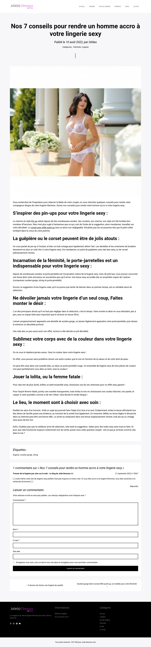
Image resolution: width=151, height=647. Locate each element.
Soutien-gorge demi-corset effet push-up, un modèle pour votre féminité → (107, 585)
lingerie (16, 455)
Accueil (102, 614)
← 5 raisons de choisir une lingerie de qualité (44, 585)
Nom (15, 529)
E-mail (16, 540)
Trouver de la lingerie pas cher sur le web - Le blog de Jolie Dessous (42, 473)
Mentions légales (61, 614)
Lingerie (85, 47)
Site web (16, 551)
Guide (102, 626)
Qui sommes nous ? (62, 617)
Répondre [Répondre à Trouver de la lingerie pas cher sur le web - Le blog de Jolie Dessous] (134, 486)
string (35, 455)
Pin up (34, 221)
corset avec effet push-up (43, 227)
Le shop (102, 630)
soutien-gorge (26, 455)
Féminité (77, 47)
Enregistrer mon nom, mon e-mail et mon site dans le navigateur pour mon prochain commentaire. (57, 562)
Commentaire (19, 500)
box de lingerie (105, 620)
